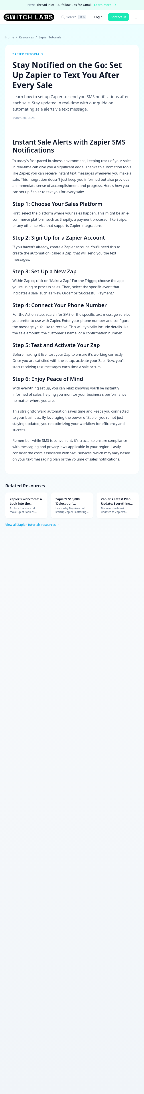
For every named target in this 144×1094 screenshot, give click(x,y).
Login (98, 17)
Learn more (105, 5)
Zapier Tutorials (50, 37)
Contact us (118, 17)
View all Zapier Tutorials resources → (32, 524)
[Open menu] (136, 17)
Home (9, 37)
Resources (26, 37)
